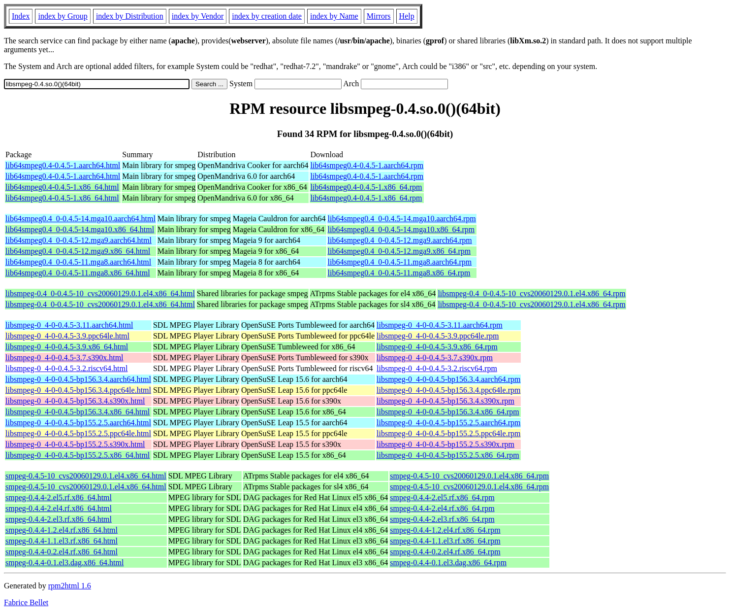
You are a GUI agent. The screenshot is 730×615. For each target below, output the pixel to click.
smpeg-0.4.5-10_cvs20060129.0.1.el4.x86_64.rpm (469, 476)
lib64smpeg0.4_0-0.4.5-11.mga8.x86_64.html (77, 273)
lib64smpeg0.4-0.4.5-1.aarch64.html (62, 165)
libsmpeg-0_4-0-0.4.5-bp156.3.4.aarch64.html (78, 379)
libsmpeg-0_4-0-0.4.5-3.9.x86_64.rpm (437, 346)
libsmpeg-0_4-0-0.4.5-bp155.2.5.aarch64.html (78, 422)
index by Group (62, 16)
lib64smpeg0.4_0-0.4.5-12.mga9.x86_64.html (77, 251)
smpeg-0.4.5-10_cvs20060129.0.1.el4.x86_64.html (85, 476)
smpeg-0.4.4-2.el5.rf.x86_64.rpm (442, 497)
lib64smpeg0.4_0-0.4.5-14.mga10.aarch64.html (80, 218)
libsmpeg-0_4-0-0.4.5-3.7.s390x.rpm (435, 357)
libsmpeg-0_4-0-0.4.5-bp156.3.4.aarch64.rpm (448, 379)
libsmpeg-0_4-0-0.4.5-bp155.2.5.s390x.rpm (445, 444)
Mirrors (379, 16)
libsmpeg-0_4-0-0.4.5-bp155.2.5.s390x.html (75, 444)
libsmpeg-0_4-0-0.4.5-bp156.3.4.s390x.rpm (445, 401)
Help (406, 16)
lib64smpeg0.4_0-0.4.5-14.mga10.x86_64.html (79, 229)
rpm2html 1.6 (69, 585)
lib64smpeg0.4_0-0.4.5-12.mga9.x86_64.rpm (399, 251)
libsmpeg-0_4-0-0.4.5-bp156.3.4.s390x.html (75, 401)
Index (21, 16)
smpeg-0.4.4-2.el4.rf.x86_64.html (58, 508)
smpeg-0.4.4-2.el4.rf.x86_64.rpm (442, 508)
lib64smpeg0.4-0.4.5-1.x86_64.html (62, 187)
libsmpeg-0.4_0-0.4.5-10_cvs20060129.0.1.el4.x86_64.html (100, 293)
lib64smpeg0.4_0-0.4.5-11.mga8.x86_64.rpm (399, 273)
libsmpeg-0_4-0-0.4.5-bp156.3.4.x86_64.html (77, 412)
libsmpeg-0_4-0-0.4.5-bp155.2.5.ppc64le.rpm (448, 433)
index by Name (334, 16)
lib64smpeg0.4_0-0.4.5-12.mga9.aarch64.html (78, 240)
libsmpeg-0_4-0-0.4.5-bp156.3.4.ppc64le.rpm (448, 390)
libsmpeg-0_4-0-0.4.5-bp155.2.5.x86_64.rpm (448, 455)
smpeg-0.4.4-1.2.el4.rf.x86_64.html (61, 530)
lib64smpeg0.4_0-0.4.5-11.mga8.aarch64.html (78, 262)
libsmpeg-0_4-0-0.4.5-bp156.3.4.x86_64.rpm (448, 412)
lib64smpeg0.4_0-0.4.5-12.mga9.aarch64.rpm (400, 240)
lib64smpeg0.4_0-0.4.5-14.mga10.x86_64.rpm (401, 229)
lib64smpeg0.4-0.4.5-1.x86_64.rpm (366, 187)
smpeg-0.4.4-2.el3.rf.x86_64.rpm (442, 519)
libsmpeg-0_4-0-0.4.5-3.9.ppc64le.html (67, 336)
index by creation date (267, 16)
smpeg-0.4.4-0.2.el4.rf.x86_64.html (61, 551)
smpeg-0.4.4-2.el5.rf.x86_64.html (58, 497)
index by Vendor (197, 16)
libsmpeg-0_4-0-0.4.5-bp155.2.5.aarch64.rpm (448, 422)
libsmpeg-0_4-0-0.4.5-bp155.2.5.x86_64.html (77, 455)
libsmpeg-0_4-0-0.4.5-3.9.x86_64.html (66, 346)
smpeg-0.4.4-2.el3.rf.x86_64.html (58, 519)
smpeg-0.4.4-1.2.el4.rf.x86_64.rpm (445, 530)
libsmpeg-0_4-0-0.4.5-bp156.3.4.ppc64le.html (78, 390)
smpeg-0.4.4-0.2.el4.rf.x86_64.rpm (445, 551)
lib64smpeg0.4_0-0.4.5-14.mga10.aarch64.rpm (402, 218)
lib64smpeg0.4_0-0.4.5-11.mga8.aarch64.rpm (400, 262)
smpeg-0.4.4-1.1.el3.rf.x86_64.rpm (445, 541)
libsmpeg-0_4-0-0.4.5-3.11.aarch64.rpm (440, 325)
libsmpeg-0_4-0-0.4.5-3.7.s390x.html (64, 357)
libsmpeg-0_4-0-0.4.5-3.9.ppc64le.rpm (438, 336)
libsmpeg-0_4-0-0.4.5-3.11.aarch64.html (69, 325)
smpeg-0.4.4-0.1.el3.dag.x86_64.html (64, 562)
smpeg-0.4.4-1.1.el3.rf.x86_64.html (61, 541)
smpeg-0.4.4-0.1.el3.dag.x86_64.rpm (448, 562)
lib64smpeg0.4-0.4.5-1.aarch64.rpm (366, 165)
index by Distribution (129, 16)
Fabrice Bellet (26, 602)
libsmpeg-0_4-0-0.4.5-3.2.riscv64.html (66, 368)
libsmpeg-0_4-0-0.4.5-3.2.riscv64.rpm (437, 368)
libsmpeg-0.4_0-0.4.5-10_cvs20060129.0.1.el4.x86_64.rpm (531, 293)
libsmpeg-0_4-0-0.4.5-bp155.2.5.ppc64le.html (78, 433)
